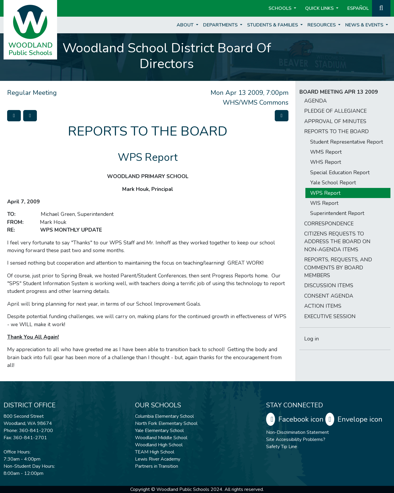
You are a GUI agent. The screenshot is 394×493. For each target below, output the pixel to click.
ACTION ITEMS (322, 306)
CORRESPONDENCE (329, 223)
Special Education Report (340, 172)
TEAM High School (154, 452)
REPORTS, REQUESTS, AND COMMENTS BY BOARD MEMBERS (338, 267)
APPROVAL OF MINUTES (335, 121)
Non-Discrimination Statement (297, 432)
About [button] (186, 25)
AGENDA (315, 100)
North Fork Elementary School (166, 423)
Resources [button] (322, 25)
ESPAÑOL (358, 8)
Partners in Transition (156, 466)
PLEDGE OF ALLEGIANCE (335, 110)
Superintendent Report (337, 213)
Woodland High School (159, 445)
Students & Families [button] (273, 25)
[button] (381, 7)
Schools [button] (281, 8)
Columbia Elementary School (164, 416)
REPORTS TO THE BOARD (336, 131)
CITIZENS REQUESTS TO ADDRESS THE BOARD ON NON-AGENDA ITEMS (337, 241)
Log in (311, 338)
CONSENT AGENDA (328, 295)
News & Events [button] (364, 25)
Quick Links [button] (320, 8)
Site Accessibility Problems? (295, 439)
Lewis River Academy (157, 459)
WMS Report (326, 152)
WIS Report (324, 203)
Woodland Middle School (161, 437)
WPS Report (325, 193)
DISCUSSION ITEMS (328, 285)
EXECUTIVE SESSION (330, 316)
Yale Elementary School (159, 430)
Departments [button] (221, 25)
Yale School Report (333, 182)
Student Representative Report (346, 141)
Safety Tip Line (281, 446)
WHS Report (325, 162)
